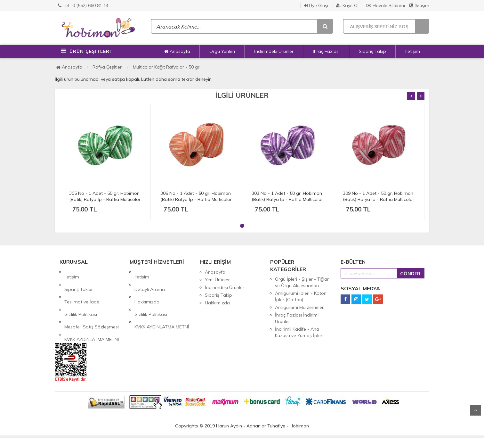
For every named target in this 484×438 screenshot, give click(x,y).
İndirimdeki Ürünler (274, 51)
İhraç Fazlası (326, 51)
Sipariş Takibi (78, 280)
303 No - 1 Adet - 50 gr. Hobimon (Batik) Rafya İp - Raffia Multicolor (287, 196)
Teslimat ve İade (81, 287)
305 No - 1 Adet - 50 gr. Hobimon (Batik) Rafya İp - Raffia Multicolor (105, 196)
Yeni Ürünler (217, 280)
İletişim (419, 5)
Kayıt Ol (347, 5)
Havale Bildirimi (386, 5)
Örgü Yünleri (222, 51)
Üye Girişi (316, 5)
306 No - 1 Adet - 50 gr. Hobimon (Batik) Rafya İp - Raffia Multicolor (196, 196)
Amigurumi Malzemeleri (300, 307)
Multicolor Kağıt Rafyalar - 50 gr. (166, 67)
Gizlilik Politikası (80, 295)
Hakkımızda (146, 287)
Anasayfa (177, 51)
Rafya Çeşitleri (108, 67)
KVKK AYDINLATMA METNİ (91, 310)
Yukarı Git (475, 410)
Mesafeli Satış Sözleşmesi (91, 303)
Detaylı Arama (149, 280)
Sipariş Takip (372, 51)
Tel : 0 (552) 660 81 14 (83, 5)
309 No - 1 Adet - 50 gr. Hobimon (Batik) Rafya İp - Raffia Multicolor (378, 196)
